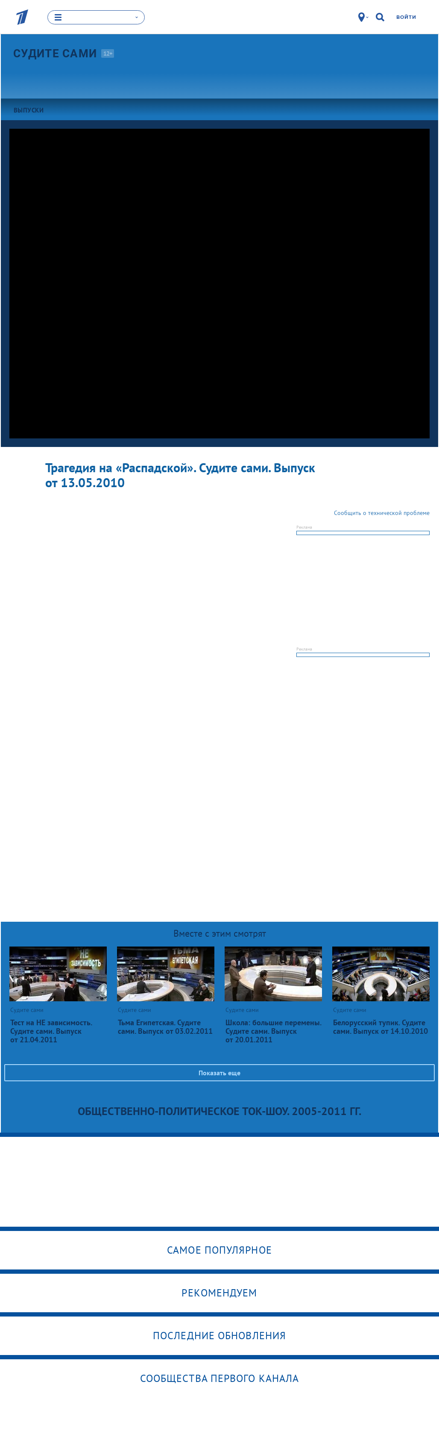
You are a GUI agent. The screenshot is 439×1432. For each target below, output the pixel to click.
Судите (55, 53)
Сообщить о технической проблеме (382, 513)
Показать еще (219, 1072)
